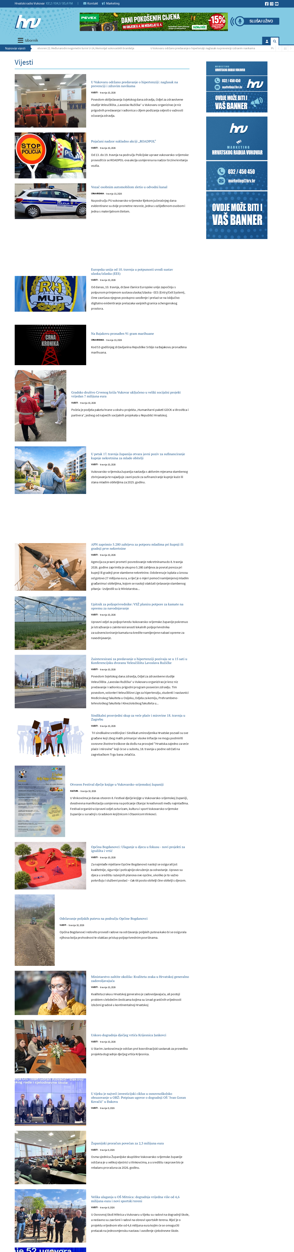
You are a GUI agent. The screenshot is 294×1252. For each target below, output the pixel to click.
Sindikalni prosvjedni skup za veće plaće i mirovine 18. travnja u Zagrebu (136, 742)
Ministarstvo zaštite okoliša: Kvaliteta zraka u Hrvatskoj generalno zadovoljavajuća (138, 1005)
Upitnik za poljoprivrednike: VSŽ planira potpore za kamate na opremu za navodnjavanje (135, 624)
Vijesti (94, 97)
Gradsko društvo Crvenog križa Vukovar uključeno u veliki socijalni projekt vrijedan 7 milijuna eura (127, 402)
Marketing (111, 3)
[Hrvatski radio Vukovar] (28, 22)
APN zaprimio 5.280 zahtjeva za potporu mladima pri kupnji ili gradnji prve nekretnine (135, 559)
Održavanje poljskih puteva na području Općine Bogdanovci (124, 944)
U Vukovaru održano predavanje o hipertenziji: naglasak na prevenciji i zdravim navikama (205, 48)
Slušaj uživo (261, 21)
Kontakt (90, 3)
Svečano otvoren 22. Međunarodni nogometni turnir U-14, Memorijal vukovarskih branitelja (82, 48)
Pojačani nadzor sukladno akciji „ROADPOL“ (139, 141)
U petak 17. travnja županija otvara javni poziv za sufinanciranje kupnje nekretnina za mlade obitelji (139, 464)
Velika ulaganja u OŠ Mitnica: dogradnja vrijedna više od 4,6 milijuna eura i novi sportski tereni (134, 1225)
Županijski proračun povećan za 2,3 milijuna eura (139, 1169)
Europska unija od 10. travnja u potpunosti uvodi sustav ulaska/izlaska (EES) (137, 278)
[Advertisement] (102, 250)
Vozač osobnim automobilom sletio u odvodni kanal (131, 189)
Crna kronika (97, 199)
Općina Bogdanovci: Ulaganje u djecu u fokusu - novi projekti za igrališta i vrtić (133, 875)
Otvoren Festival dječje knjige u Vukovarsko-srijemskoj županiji (129, 810)
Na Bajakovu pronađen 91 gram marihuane (137, 342)
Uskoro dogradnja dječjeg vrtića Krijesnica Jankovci (136, 1061)
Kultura (74, 820)
